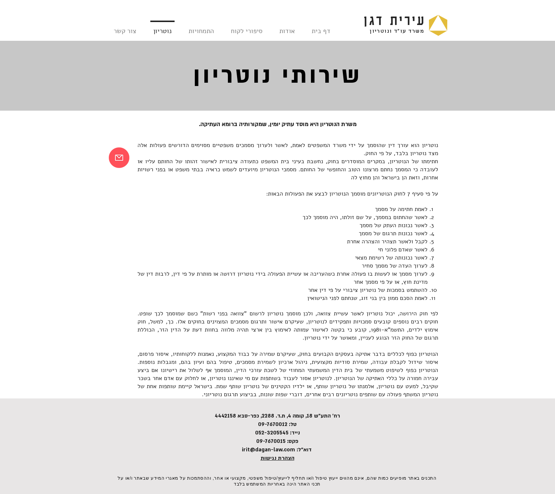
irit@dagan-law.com (268, 449)
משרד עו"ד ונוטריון (397, 31)
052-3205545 (272, 432)
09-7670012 (272, 424)
